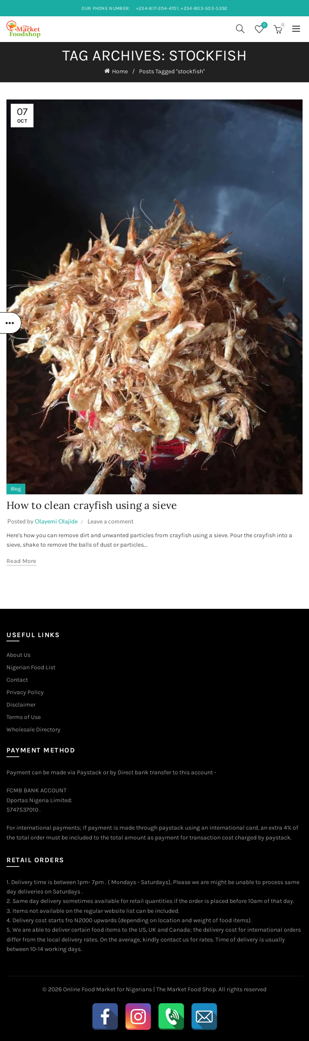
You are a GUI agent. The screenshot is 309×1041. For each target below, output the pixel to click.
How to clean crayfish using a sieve (91, 505)
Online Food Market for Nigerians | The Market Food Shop (139, 989)
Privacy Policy (25, 692)
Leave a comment (110, 521)
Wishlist (263, 25)
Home (120, 71)
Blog (16, 489)
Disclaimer (21, 704)
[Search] (240, 28)
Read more (21, 561)
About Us (18, 655)
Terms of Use (23, 717)
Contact (17, 679)
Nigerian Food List (30, 667)
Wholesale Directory (33, 729)
